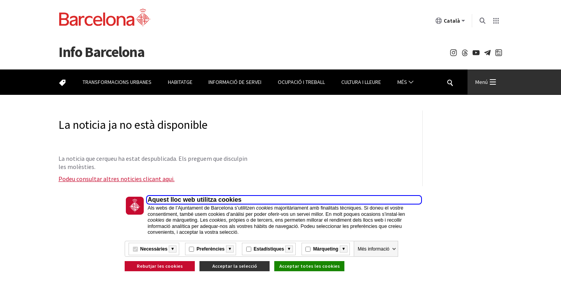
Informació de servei (234, 81)
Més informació (373, 249)
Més (405, 82)
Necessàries (154, 249)
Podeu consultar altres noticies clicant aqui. (116, 179)
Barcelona (101, 52)
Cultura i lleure (361, 81)
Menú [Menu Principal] (485, 81)
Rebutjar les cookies (160, 266)
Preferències (210, 249)
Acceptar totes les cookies (309, 266)
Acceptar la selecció (234, 266)
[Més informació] (172, 249)
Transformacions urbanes (117, 81)
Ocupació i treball (301, 81)
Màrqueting (326, 249)
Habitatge (180, 81)
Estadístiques (269, 249)
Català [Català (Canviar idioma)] (450, 22)
